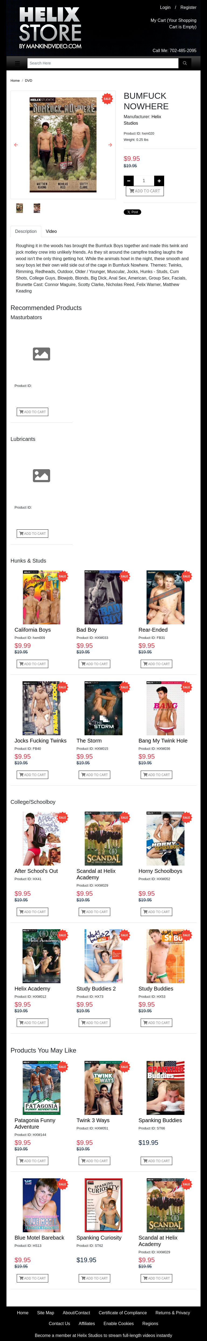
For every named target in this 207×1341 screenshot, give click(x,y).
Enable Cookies (119, 1323)
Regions (150, 1323)
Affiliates (87, 1323)
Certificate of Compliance (123, 1313)
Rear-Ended (153, 630)
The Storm (89, 741)
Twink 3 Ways (93, 1120)
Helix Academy (32, 989)
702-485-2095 (183, 50)
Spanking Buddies (160, 1120)
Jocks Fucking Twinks (41, 741)
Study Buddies (156, 989)
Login (165, 7)
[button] (16, 145)
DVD (28, 81)
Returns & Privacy (173, 1313)
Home (15, 81)
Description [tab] (26, 231)
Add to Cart (144, 191)
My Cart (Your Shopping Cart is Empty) (173, 23)
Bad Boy (87, 630)
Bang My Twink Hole (163, 741)
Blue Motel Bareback (39, 1238)
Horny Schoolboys (160, 871)
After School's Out (36, 871)
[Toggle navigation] (17, 63)
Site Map (45, 1313)
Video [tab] (51, 231)
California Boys (33, 630)
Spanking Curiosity (99, 1238)
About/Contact (76, 1313)
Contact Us (59, 1323)
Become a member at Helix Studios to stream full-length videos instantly (103, 1335)
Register (188, 7)
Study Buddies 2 (96, 989)
